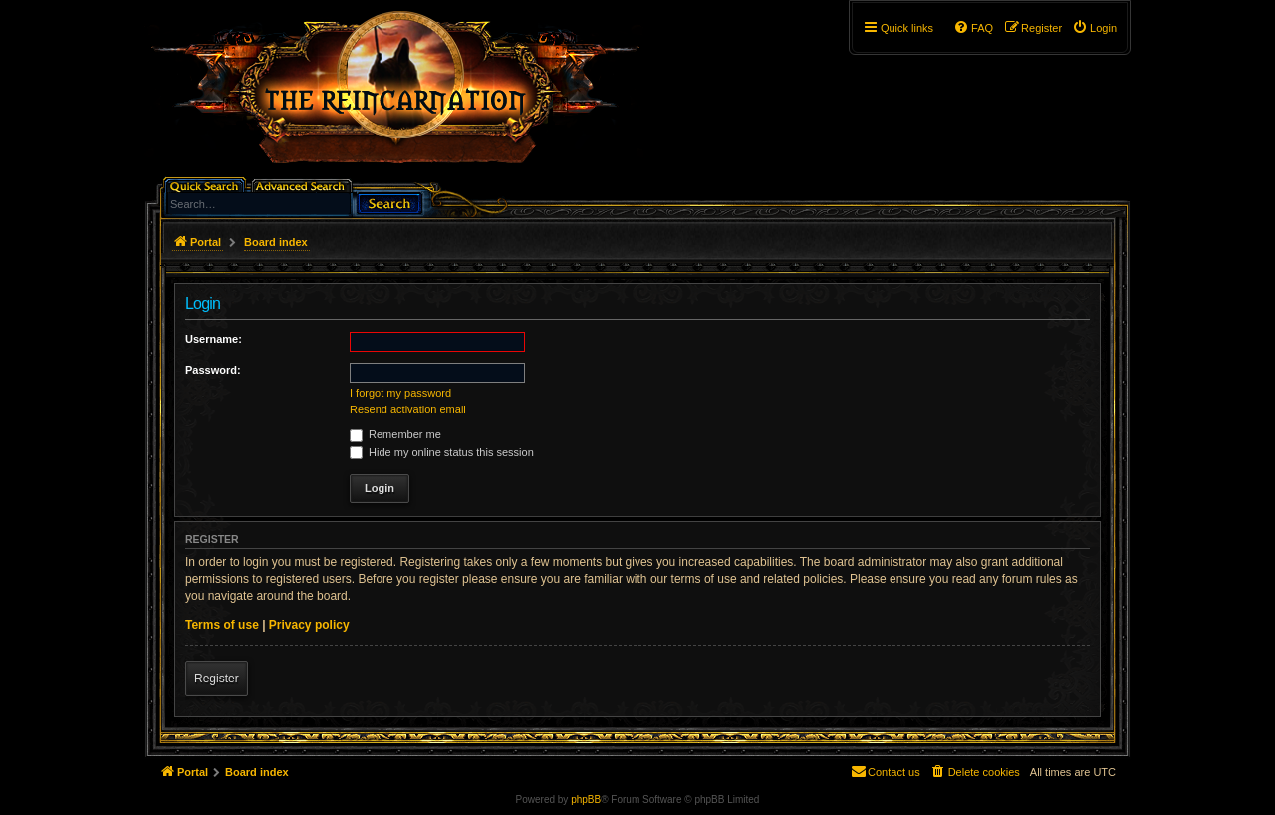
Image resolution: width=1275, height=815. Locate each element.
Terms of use (222, 625)
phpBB (586, 799)
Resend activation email (408, 409)
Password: (213, 370)
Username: (213, 339)
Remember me (395, 434)
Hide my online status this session (442, 452)
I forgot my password (400, 393)
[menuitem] (1094, 28)
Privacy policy (309, 625)
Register (216, 678)
